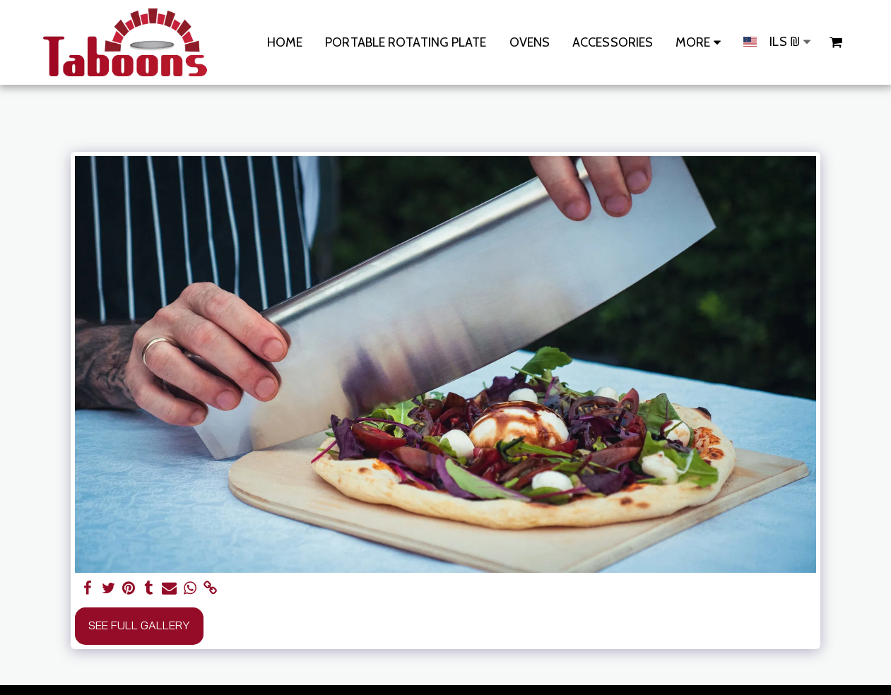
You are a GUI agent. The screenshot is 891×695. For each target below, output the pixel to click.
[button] (836, 42)
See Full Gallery (139, 624)
